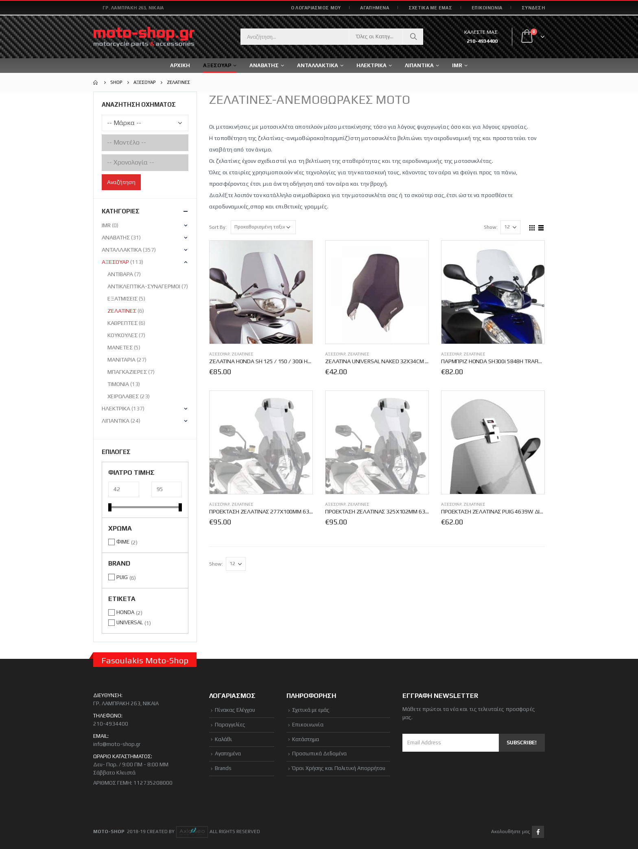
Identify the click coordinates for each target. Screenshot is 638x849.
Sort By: (218, 227)
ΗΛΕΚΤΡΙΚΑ (116, 408)
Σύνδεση (533, 7)
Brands (223, 768)
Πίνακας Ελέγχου (235, 710)
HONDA (125, 612)
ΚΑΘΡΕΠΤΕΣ (122, 323)
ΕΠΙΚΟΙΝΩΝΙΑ (487, 7)
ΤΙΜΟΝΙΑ (118, 384)
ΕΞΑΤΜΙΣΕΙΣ (122, 298)
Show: (491, 227)
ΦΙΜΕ (122, 542)
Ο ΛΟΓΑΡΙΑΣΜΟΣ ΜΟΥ (316, 7)
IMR (457, 65)
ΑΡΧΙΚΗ (180, 65)
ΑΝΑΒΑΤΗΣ (116, 237)
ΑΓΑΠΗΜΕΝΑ (374, 7)
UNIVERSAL (129, 622)
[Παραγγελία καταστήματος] (263, 227)
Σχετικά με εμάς (311, 710)
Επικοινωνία (307, 725)
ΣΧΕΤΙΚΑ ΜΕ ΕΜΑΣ (430, 7)
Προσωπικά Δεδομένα (319, 753)
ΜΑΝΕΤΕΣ (120, 347)
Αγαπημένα (228, 753)
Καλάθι (223, 739)
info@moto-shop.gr (116, 744)
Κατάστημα (305, 739)
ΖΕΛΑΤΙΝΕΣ (242, 354)
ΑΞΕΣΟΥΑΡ (219, 354)
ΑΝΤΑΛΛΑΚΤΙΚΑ (317, 65)
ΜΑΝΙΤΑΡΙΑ (121, 359)
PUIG (122, 577)
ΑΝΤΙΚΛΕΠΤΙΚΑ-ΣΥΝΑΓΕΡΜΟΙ (143, 286)
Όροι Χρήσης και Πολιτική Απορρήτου (338, 768)
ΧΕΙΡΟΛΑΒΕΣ (123, 396)
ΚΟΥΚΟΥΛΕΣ (122, 335)
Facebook (538, 832)
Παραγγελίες (230, 725)
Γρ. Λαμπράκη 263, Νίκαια (133, 7)
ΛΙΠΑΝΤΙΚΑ (115, 420)
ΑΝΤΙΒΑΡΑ (120, 274)
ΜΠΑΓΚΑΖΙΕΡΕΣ (127, 372)
